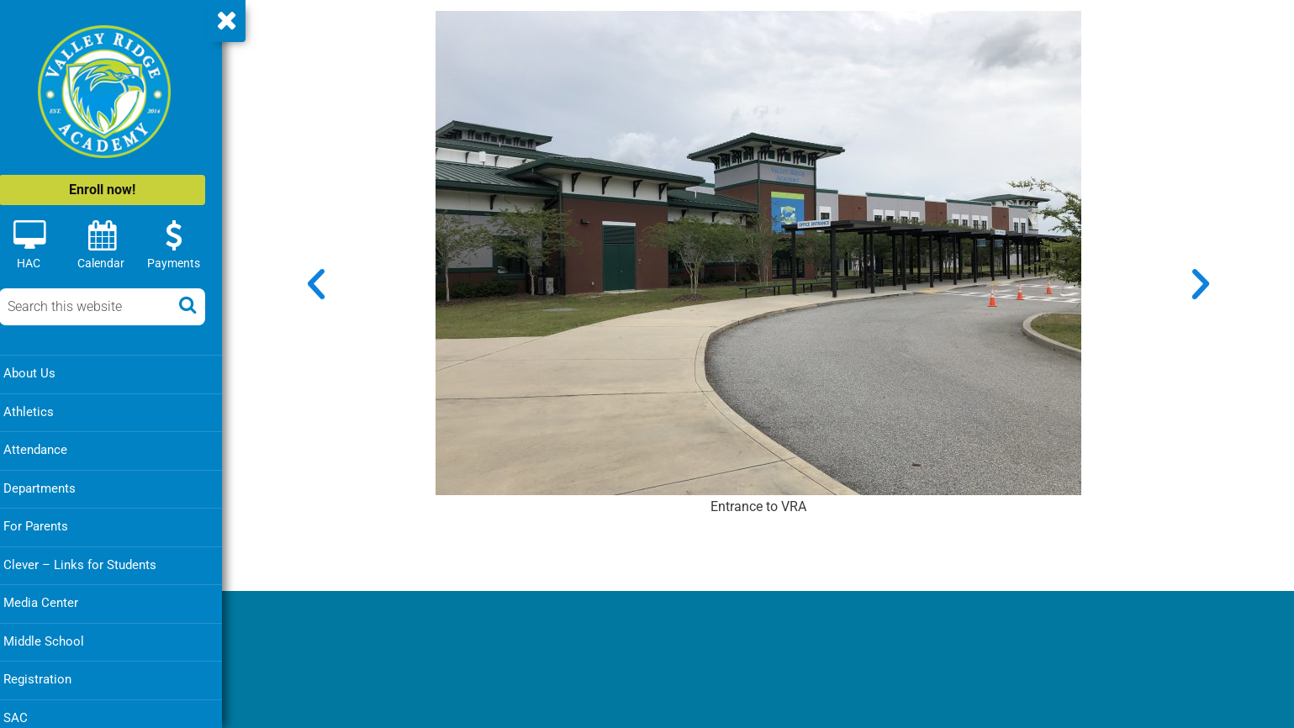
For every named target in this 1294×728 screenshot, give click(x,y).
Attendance (49, 448)
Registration (51, 675)
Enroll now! (115, 190)
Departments (53, 486)
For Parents (49, 524)
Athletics (42, 411)
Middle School (57, 638)
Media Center (54, 600)
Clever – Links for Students (93, 562)
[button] (323, 282)
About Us (43, 373)
